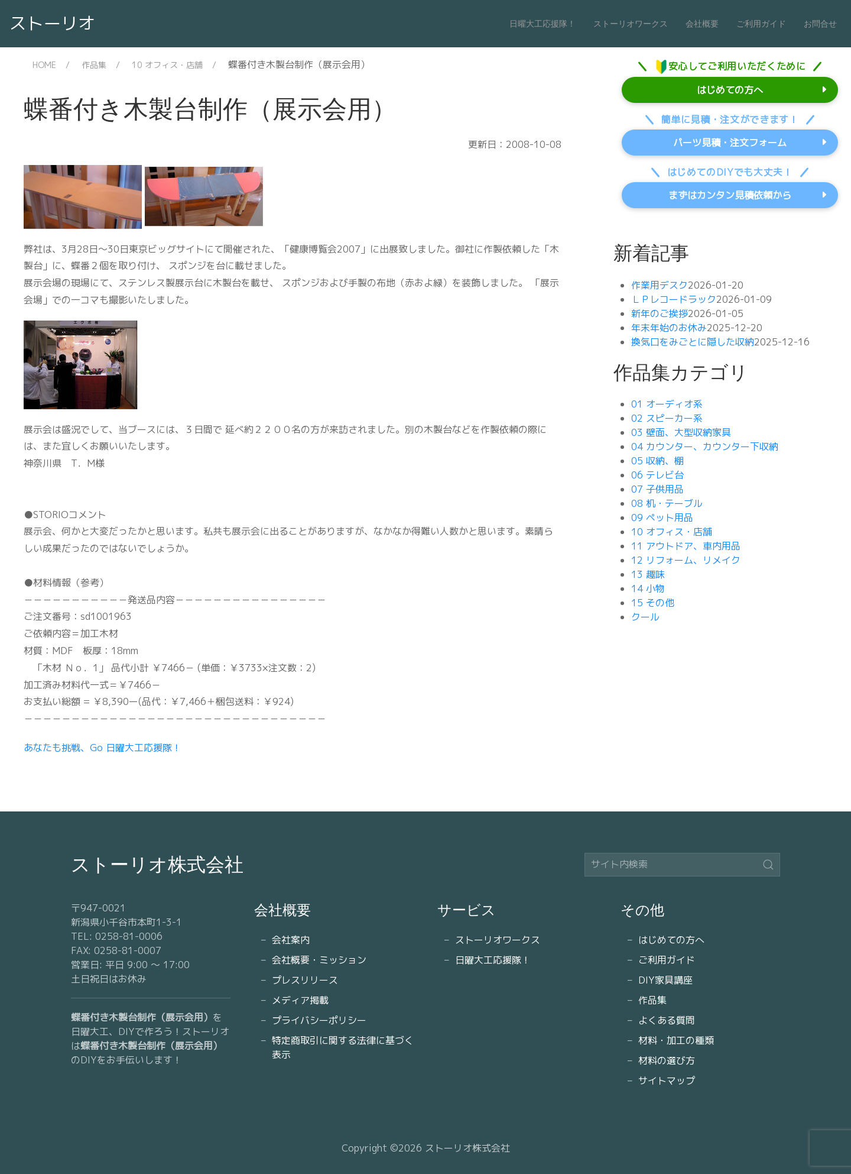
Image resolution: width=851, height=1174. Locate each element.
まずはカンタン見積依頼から (729, 195)
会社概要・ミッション (319, 959)
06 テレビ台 (657, 474)
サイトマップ (666, 1080)
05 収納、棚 (657, 460)
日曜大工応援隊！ (542, 23)
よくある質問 (666, 1020)
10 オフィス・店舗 (167, 64)
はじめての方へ (730, 89)
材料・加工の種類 (676, 1040)
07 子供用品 (657, 489)
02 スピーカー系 (667, 418)
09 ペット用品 (662, 517)
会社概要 (702, 23)
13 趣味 (648, 574)
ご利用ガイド (761, 23)
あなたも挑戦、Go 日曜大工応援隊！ (102, 747)
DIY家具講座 (665, 980)
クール (645, 616)
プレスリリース (305, 980)
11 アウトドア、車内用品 (685, 545)
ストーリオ (52, 23)
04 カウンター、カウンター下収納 (704, 446)
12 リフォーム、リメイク (685, 560)
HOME (44, 64)
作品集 (94, 64)
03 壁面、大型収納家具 (681, 432)
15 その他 (652, 602)
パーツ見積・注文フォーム (730, 142)
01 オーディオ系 (667, 403)
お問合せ (820, 23)
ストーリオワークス (630, 23)
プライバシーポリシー (319, 1020)
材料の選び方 (666, 1060)
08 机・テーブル (667, 503)
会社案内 (291, 939)
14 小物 (648, 588)
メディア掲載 (300, 1000)
